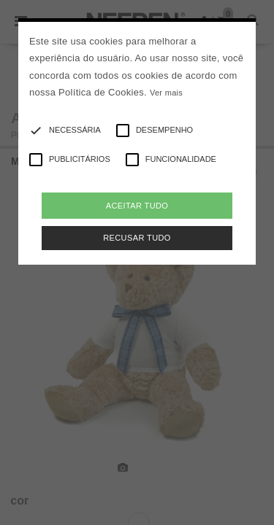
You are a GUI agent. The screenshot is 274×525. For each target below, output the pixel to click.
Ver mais (166, 92)
